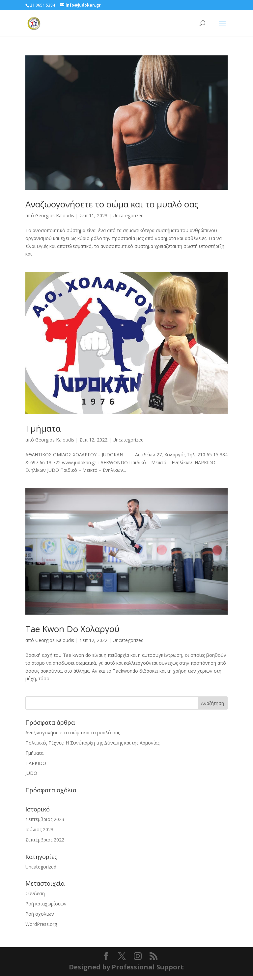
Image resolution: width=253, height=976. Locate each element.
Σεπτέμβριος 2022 (44, 840)
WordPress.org (41, 924)
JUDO (31, 773)
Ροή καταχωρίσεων (46, 903)
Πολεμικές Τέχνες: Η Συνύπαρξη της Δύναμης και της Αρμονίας (92, 743)
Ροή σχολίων (39, 914)
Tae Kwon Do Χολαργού (72, 629)
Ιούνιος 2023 (39, 829)
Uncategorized (128, 215)
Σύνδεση (35, 893)
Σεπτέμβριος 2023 (44, 819)
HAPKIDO (35, 763)
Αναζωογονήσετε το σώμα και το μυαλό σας (111, 204)
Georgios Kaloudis (54, 215)
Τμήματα (43, 428)
